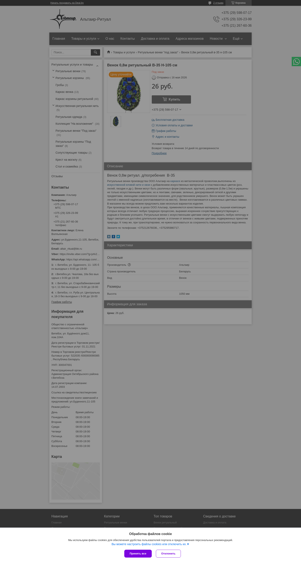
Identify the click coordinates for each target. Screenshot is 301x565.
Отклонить (168, 553)
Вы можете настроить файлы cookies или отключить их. (148, 544)
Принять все (138, 553)
